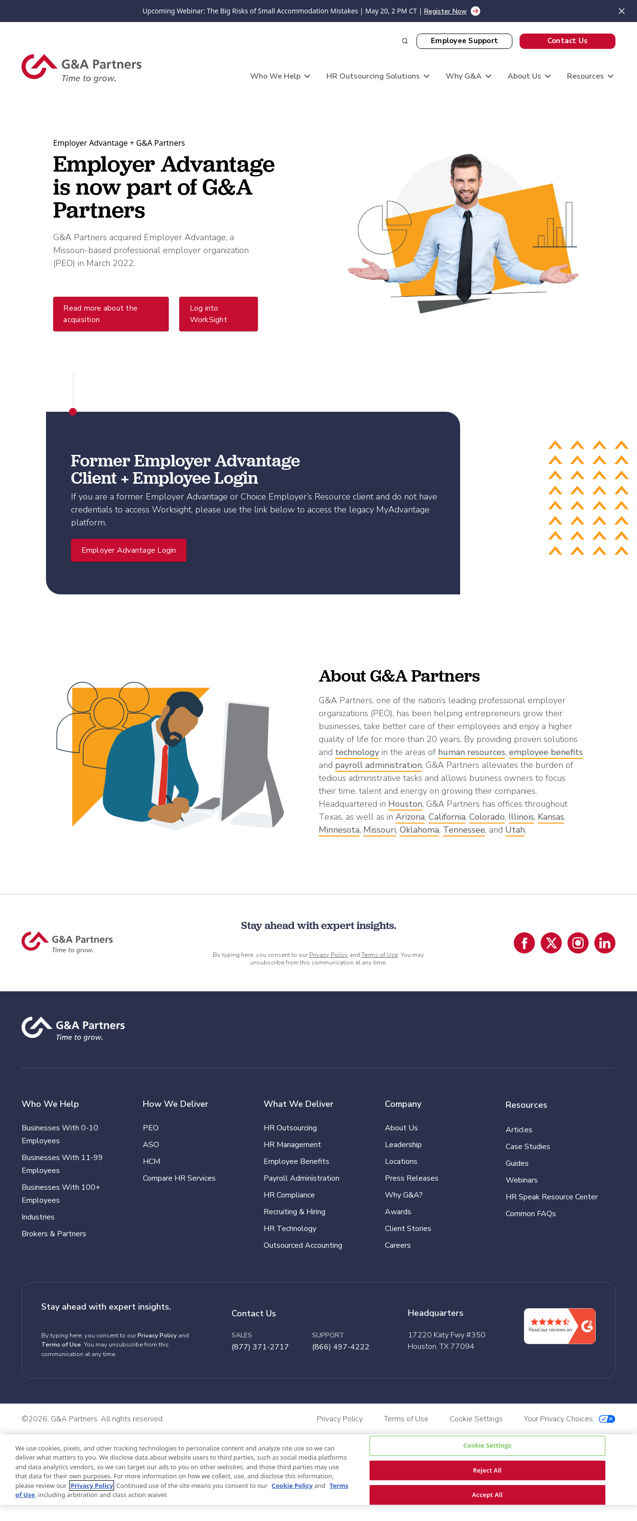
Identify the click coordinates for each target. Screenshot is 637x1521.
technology (357, 752)
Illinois (521, 817)
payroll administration (378, 765)
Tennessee (464, 830)
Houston (405, 804)
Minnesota (339, 830)
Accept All (487, 1495)
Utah (515, 830)
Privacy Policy (328, 955)
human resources (471, 752)
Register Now (445, 11)
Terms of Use (379, 955)
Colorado (487, 817)
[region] (318, 1469)
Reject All (487, 1470)
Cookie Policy (292, 1485)
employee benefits (546, 752)
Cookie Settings (487, 1445)
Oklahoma (419, 830)
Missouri (379, 830)
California (447, 817)
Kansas (551, 817)
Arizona (410, 817)
